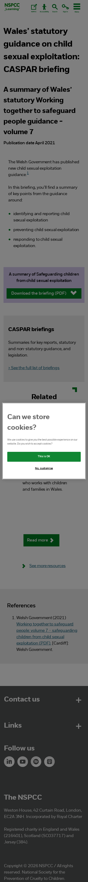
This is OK (44, 456)
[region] (44, 441)
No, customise (44, 468)
